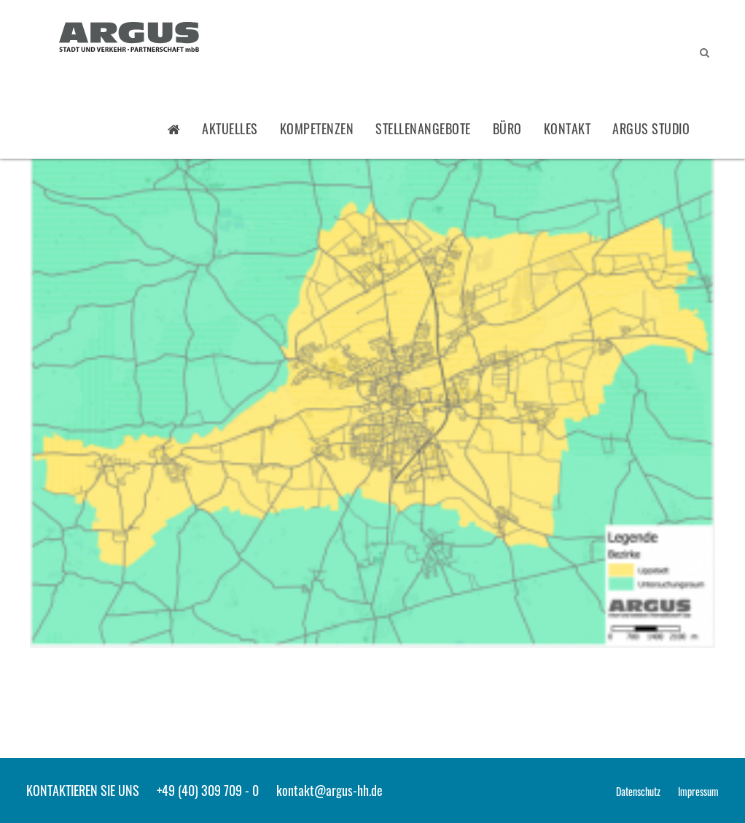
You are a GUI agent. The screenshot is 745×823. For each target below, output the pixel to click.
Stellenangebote (423, 128)
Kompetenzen (317, 128)
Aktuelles (230, 128)
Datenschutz (638, 791)
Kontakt (567, 128)
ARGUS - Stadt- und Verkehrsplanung (129, 38)
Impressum (698, 791)
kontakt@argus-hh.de (329, 790)
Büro (507, 128)
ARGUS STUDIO (651, 128)
